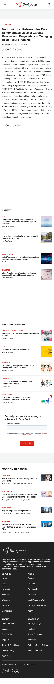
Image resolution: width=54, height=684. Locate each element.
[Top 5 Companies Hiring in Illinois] (46, 510)
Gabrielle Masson (7, 278)
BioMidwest (6, 25)
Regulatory (7, 394)
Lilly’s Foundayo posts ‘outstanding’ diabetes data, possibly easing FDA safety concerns (19, 274)
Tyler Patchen (25, 532)
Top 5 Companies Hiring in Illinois (16, 511)
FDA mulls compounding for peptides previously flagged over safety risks (20, 237)
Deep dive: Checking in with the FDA (15, 350)
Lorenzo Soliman (26, 484)
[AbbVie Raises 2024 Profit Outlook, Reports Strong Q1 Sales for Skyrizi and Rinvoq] (46, 524)
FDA (3, 217)
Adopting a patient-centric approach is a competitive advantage (17, 382)
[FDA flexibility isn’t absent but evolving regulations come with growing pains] (46, 398)
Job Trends (7, 491)
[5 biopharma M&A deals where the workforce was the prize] (46, 335)
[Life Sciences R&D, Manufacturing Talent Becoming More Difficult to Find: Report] (46, 494)
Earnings (6, 362)
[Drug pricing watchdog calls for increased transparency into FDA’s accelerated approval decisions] (46, 221)
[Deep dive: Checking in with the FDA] (46, 351)
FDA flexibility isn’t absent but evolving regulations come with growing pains (16, 398)
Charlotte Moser (7, 386)
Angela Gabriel (25, 514)
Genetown (6, 475)
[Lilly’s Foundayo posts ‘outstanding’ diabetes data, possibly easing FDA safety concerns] (46, 274)
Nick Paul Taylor (7, 241)
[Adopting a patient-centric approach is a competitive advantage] (46, 383)
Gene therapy (8, 254)
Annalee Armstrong (8, 262)
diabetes (6, 270)
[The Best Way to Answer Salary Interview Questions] (46, 477)
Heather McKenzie (8, 226)
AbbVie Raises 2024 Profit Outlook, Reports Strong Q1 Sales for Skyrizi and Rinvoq (19, 526)
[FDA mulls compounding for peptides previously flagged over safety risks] (46, 237)
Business (6, 521)
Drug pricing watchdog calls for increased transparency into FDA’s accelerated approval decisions (19, 222)
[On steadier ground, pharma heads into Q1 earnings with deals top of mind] (46, 367)
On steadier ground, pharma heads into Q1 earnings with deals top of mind (18, 367)
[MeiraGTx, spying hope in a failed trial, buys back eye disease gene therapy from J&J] (46, 258)
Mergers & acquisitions (12, 331)
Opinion (5, 378)
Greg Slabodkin (26, 500)
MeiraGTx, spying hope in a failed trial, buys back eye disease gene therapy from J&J (20, 258)
